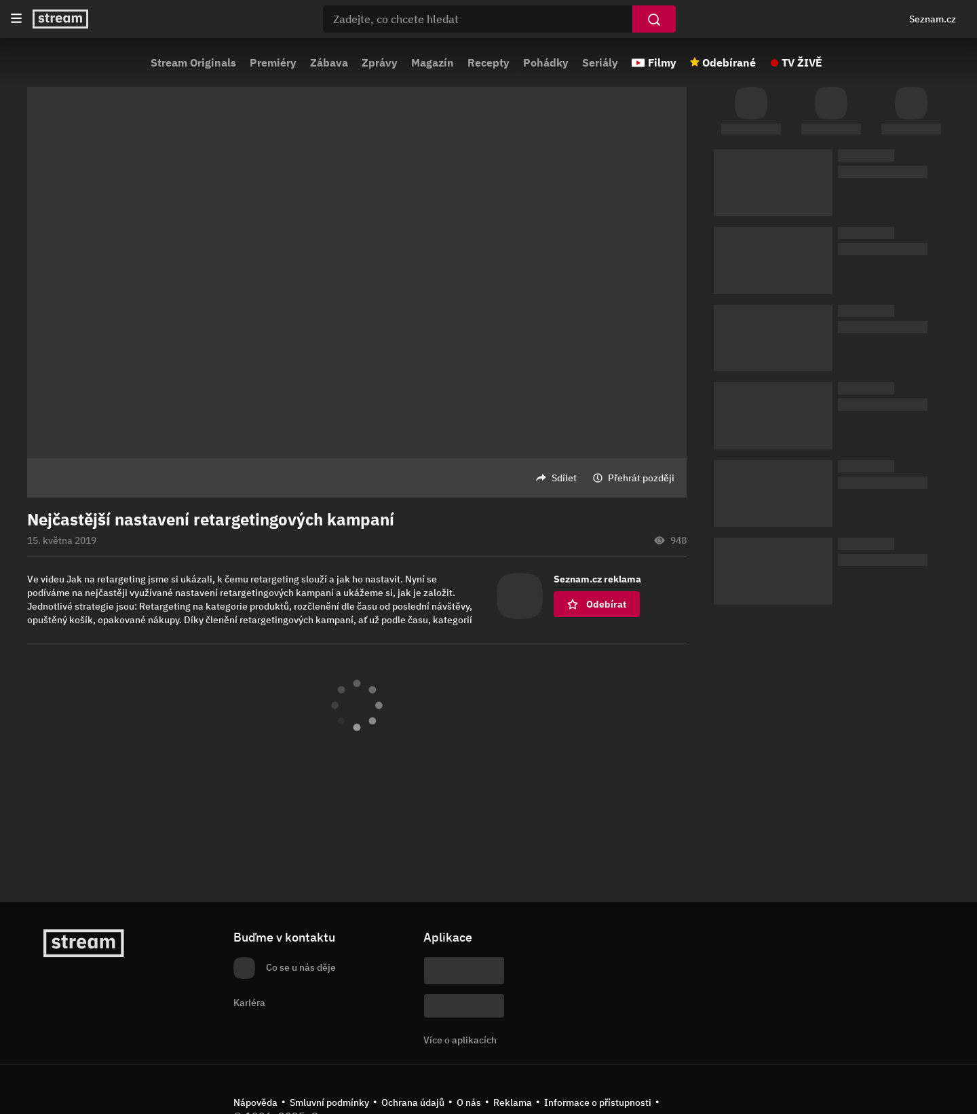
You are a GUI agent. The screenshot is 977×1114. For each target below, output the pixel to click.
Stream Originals (193, 62)
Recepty (488, 62)
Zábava (329, 62)
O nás (469, 1102)
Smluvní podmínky (329, 1102)
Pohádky (546, 62)
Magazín (432, 62)
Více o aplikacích (460, 1040)
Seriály (600, 62)
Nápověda (255, 1102)
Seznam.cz (932, 19)
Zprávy (380, 62)
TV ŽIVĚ (802, 62)
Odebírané (729, 62)
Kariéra (249, 1003)
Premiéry (273, 62)
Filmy (662, 62)
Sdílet (564, 478)
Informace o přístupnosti (597, 1102)
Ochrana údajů (412, 1102)
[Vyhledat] (654, 19)
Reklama (512, 1102)
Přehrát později (641, 478)
